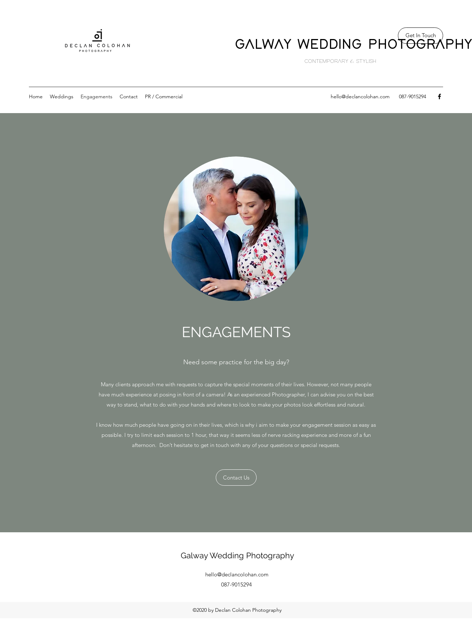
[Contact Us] (236, 477)
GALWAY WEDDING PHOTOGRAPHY (353, 45)
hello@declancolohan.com (360, 96)
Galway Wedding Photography (237, 555)
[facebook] (439, 96)
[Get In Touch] (420, 35)
